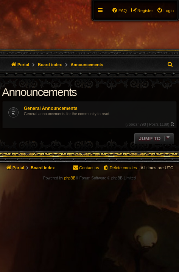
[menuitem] (165, 10)
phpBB (70, 178)
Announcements (39, 92)
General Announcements (51, 108)
